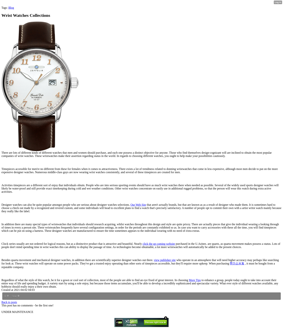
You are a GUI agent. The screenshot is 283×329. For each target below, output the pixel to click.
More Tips (195, 280)
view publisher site (165, 260)
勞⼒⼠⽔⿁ (237, 263)
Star (16, 296)
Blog (11, 7)
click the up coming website (159, 243)
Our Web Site (138, 204)
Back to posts (9, 302)
